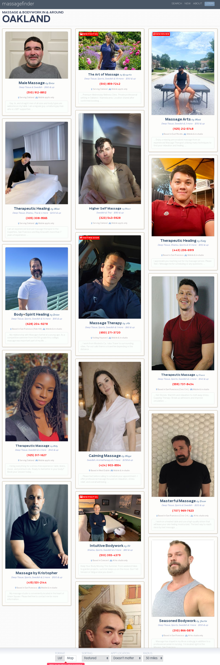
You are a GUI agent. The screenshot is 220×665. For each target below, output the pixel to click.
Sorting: (87, 653)
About (197, 3)
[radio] (59, 658)
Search (177, 3)
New (188, 3)
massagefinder (18, 5)
